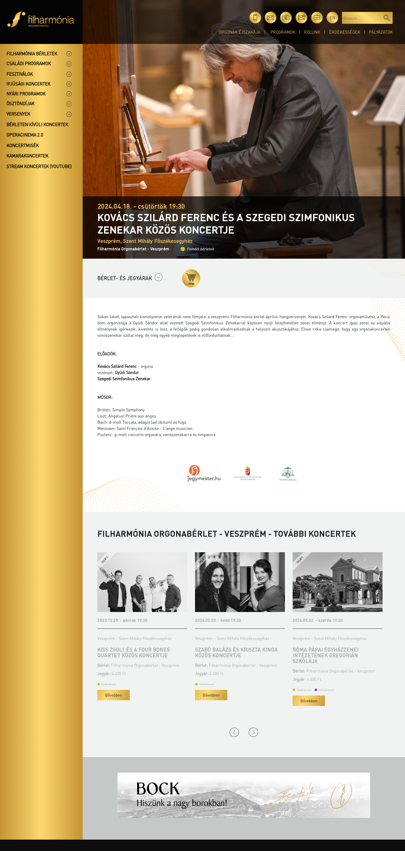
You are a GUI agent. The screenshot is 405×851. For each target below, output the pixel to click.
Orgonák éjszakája (239, 32)
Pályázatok (381, 32)
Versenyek (18, 114)
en (332, 17)
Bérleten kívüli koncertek (37, 124)
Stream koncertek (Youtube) (39, 166)
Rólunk (312, 32)
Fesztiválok (19, 74)
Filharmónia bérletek (31, 53)
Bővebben (113, 695)
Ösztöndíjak (20, 103)
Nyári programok (25, 93)
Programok (282, 32)
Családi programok (28, 63)
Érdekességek (344, 32)
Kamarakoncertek (27, 156)
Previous (234, 732)
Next (253, 732)
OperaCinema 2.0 (24, 135)
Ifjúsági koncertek (28, 84)
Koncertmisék (22, 145)
